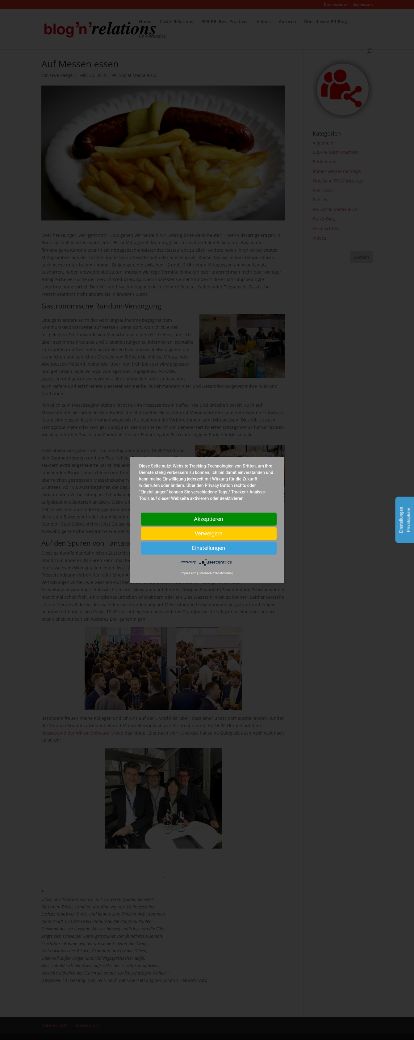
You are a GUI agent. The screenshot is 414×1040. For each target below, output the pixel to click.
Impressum (188, 573)
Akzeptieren (208, 519)
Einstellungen (208, 548)
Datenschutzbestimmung (216, 573)
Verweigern (208, 533)
